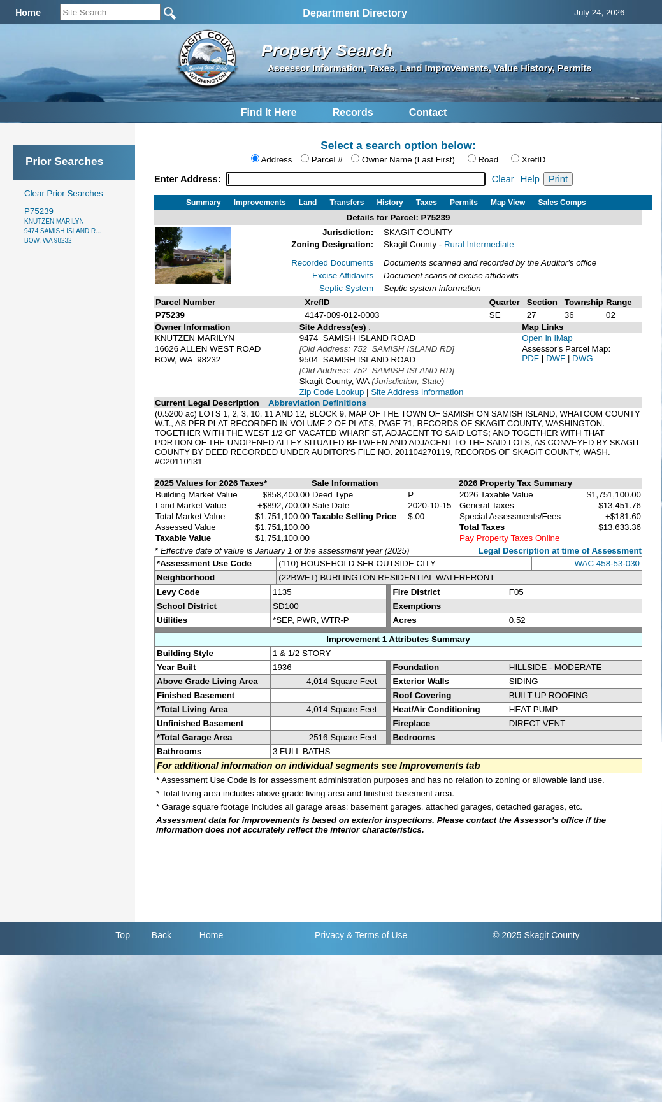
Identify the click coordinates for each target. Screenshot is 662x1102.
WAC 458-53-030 (607, 563)
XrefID (534, 159)
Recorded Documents (332, 263)
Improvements (260, 202)
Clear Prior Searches (63, 193)
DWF (557, 358)
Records (353, 112)
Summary (203, 202)
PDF (531, 358)
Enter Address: (189, 179)
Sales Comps (562, 202)
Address (276, 159)
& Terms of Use (377, 935)
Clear (503, 179)
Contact (428, 112)
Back (161, 935)
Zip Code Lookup (331, 392)
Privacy (329, 935)
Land (308, 202)
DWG (582, 358)
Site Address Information (417, 392)
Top (122, 935)
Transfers (346, 202)
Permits (464, 202)
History (390, 202)
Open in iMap (547, 338)
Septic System (346, 288)
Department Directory (355, 13)
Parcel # (327, 159)
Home (211, 935)
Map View (508, 202)
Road (488, 159)
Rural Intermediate (479, 244)
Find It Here (269, 112)
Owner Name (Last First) (408, 159)
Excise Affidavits (342, 275)
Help (530, 179)
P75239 (62, 225)
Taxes (426, 202)
